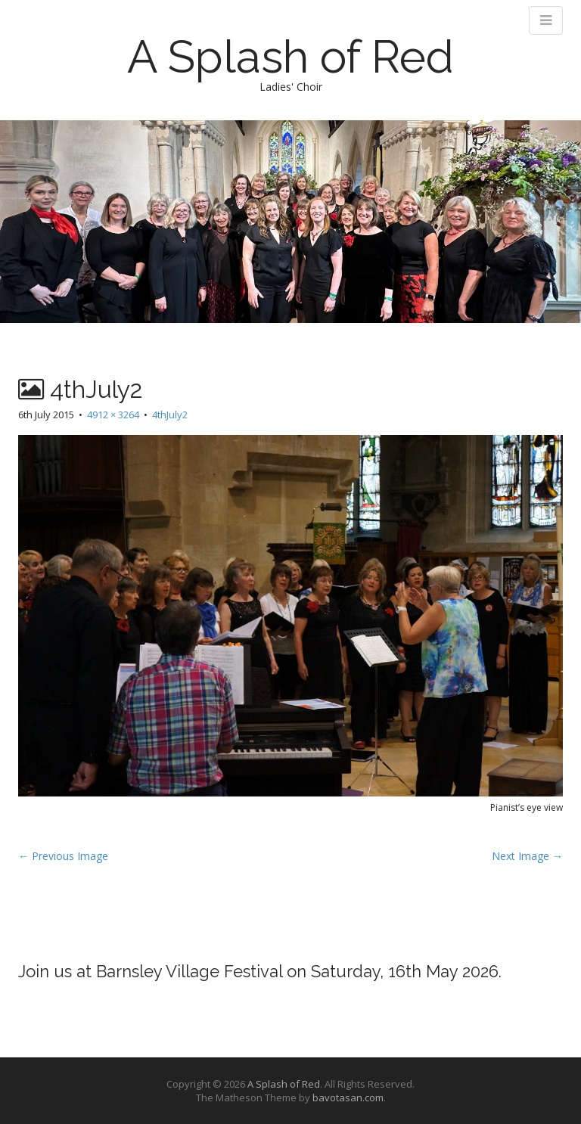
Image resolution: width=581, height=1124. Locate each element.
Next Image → (527, 856)
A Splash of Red (290, 56)
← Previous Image (63, 856)
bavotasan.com (348, 1097)
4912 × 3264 (113, 414)
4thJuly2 (170, 414)
